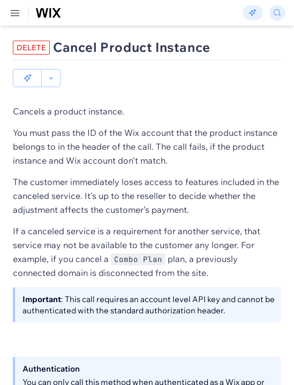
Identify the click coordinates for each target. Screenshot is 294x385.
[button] (27, 78)
